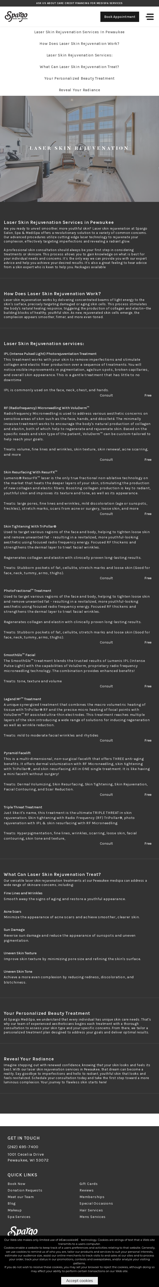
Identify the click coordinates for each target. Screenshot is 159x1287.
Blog (12, 1203)
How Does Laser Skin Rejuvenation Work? (79, 43)
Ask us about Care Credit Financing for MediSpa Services (79, 3)
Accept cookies (79, 1280)
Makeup (15, 1210)
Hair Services (91, 1210)
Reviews (87, 1190)
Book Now (16, 1184)
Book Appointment (119, 17)
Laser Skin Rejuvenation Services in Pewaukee (79, 32)
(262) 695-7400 (23, 1146)
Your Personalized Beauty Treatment (79, 78)
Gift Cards (89, 1184)
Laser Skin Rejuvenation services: (80, 55)
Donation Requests (25, 1190)
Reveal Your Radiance (79, 90)
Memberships (92, 1197)
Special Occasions (96, 1203)
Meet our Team (21, 1197)
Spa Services (19, 1217)
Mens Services (92, 1217)
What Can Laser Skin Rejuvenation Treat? (79, 67)
